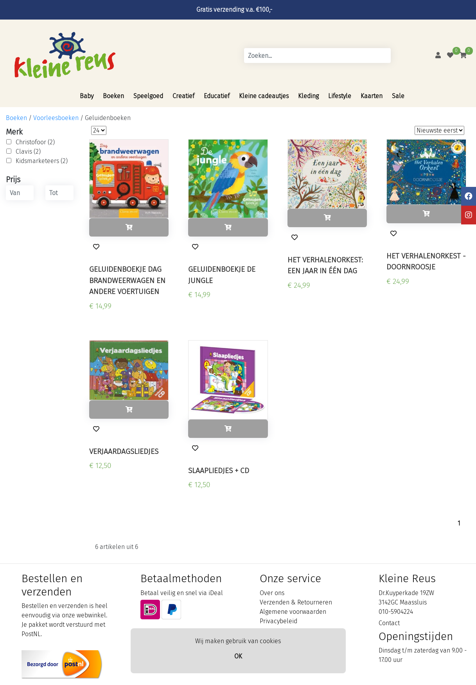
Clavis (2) (28, 151)
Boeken (113, 96)
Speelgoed (148, 96)
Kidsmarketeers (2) (42, 161)
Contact (389, 623)
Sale (398, 96)
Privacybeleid (278, 621)
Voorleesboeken (56, 118)
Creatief (183, 96)
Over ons (272, 593)
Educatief (217, 96)
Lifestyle (339, 96)
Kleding (308, 96)
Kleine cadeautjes (264, 96)
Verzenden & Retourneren (296, 602)
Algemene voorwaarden (293, 611)
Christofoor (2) (35, 142)
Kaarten (372, 96)
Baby (86, 96)
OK (238, 656)
